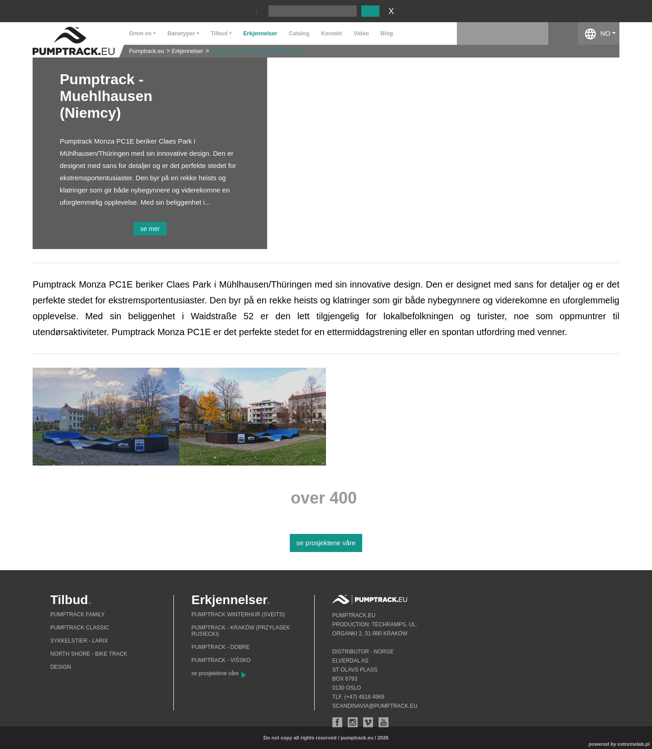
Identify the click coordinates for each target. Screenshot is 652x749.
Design (60, 667)
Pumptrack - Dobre (221, 647)
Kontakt (331, 33)
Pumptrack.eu (146, 51)
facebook (563, 33)
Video (361, 33)
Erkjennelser (260, 33)
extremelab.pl (634, 744)
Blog (386, 33)
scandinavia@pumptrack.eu (374, 706)
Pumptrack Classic (79, 627)
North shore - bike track (88, 654)
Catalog (299, 33)
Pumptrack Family (77, 614)
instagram (533, 33)
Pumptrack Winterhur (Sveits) (238, 614)
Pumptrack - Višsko (221, 660)
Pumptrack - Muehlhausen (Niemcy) (256, 51)
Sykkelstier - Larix (79, 641)
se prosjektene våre (326, 543)
